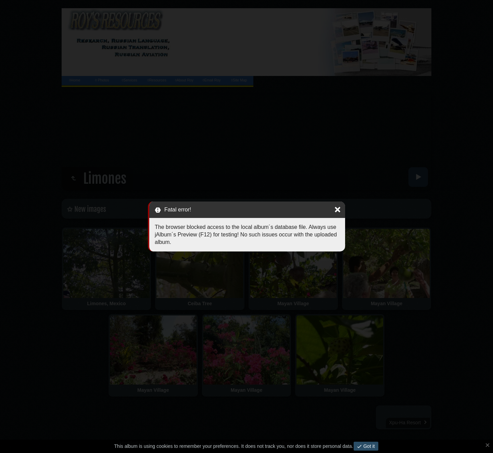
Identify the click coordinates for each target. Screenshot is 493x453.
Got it (368, 446)
